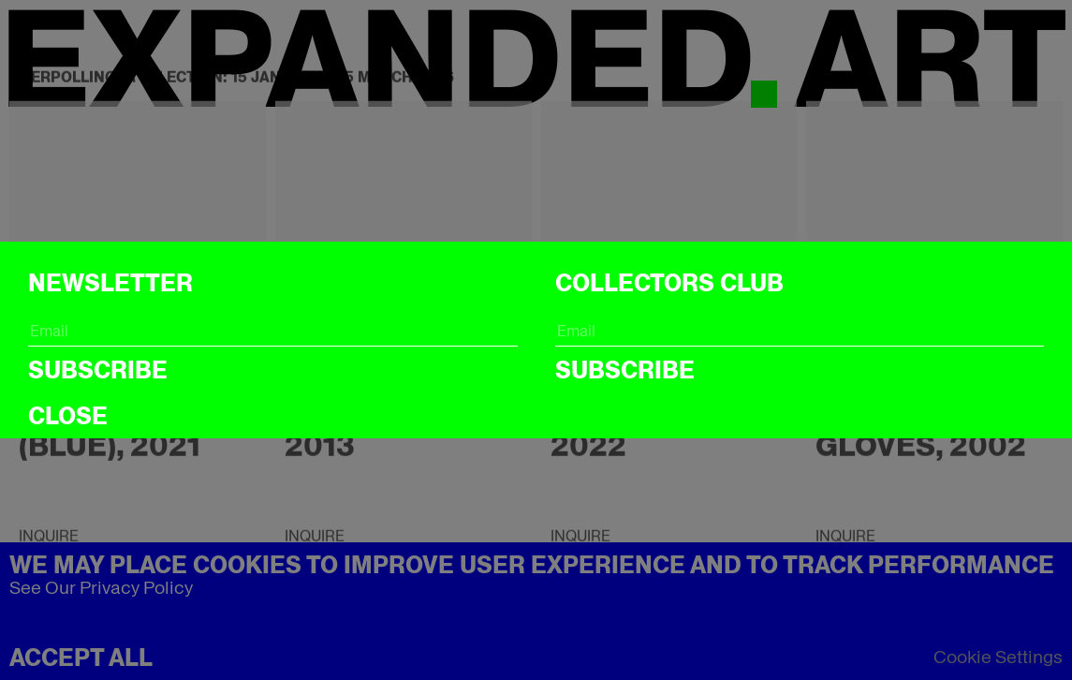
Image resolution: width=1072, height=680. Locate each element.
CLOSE (68, 416)
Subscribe (98, 370)
